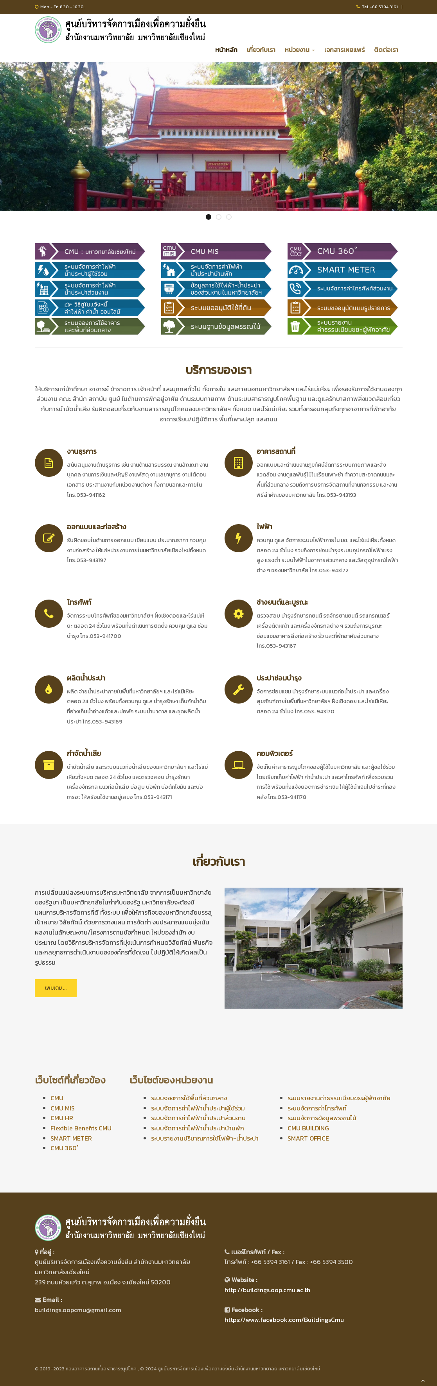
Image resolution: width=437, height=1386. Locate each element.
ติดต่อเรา (386, 49)
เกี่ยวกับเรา (261, 49)
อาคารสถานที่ (276, 451)
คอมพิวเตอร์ (275, 753)
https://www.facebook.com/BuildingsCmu (284, 1319)
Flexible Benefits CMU (80, 1128)
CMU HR (61, 1118)
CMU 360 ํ (64, 1148)
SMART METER (71, 1138)
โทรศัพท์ (79, 602)
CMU (56, 1098)
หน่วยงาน (300, 49)
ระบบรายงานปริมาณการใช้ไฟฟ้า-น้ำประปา (205, 1138)
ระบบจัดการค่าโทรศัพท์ (317, 1108)
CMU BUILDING (308, 1128)
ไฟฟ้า (264, 526)
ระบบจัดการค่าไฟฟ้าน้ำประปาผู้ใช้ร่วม (198, 1108)
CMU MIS (62, 1108)
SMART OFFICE (308, 1138)
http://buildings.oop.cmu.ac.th (267, 1290)
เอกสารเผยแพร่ (344, 49)
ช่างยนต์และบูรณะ (282, 602)
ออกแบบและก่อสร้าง (96, 526)
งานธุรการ (82, 451)
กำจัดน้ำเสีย (84, 753)
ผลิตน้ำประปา (86, 678)
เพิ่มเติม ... (56, 988)
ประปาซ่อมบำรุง (279, 678)
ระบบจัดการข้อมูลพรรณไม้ (322, 1118)
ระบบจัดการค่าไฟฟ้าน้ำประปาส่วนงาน (198, 1118)
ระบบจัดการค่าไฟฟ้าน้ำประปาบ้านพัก (197, 1128)
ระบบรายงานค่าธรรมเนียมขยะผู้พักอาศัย (339, 1098)
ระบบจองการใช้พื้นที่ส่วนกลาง (189, 1098)
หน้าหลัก (226, 49)
